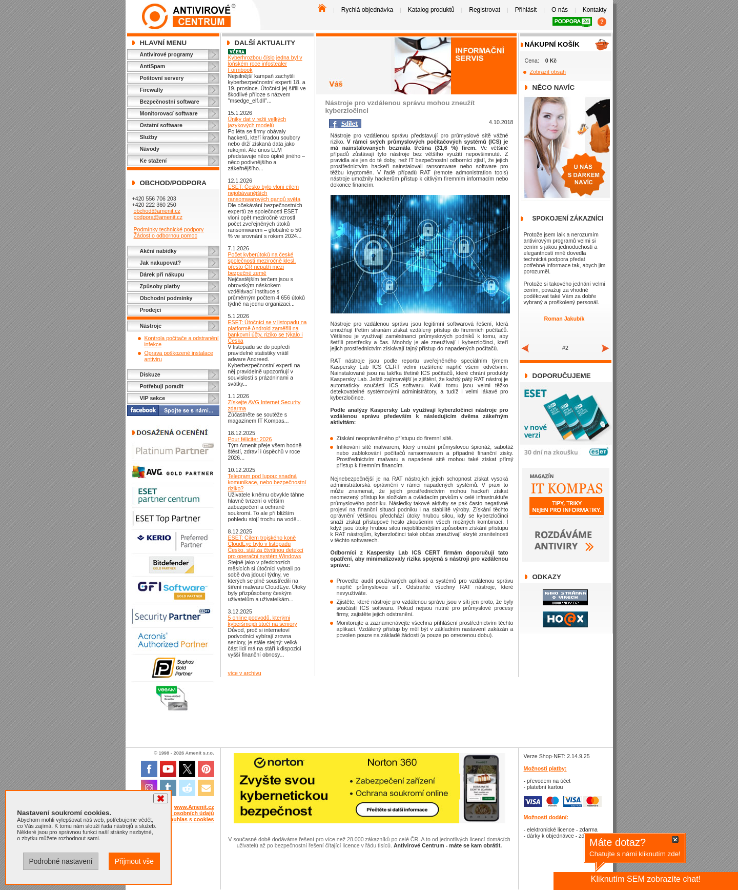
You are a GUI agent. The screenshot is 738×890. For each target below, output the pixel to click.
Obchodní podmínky (166, 298)
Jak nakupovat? (160, 263)
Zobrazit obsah (548, 72)
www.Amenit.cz (194, 807)
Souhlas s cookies (190, 819)
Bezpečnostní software (169, 101)
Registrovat (484, 9)
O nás (559, 9)
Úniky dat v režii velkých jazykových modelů (257, 122)
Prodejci (150, 310)
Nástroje (151, 326)
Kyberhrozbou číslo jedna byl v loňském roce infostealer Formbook (265, 63)
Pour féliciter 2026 (250, 439)
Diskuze (150, 374)
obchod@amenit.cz (156, 211)
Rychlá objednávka (367, 9)
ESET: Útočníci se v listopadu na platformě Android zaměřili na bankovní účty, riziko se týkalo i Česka (267, 331)
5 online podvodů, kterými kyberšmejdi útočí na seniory (262, 621)
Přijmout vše (134, 861)
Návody (150, 149)
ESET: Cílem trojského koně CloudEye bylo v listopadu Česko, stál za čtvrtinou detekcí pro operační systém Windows (265, 547)
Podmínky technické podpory (168, 229)
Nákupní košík (552, 44)
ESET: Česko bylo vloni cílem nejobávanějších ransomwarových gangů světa (264, 193)
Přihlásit (526, 9)
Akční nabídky (158, 251)
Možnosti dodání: (546, 817)
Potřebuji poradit (161, 386)
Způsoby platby (160, 286)
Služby (148, 137)
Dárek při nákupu (162, 274)
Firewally (151, 90)
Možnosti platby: (545, 768)
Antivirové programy (166, 54)
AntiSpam (153, 66)
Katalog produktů (431, 9)
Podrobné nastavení (60, 861)
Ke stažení (153, 160)
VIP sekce (153, 398)
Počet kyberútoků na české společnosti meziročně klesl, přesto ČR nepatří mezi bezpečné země (262, 263)
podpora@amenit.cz (157, 217)
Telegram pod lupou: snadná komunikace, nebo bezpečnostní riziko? (267, 482)
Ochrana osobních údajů (182, 813)
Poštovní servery (162, 78)
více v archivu (244, 673)
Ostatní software (161, 125)
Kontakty (595, 9)
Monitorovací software (169, 113)
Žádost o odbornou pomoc (165, 235)
